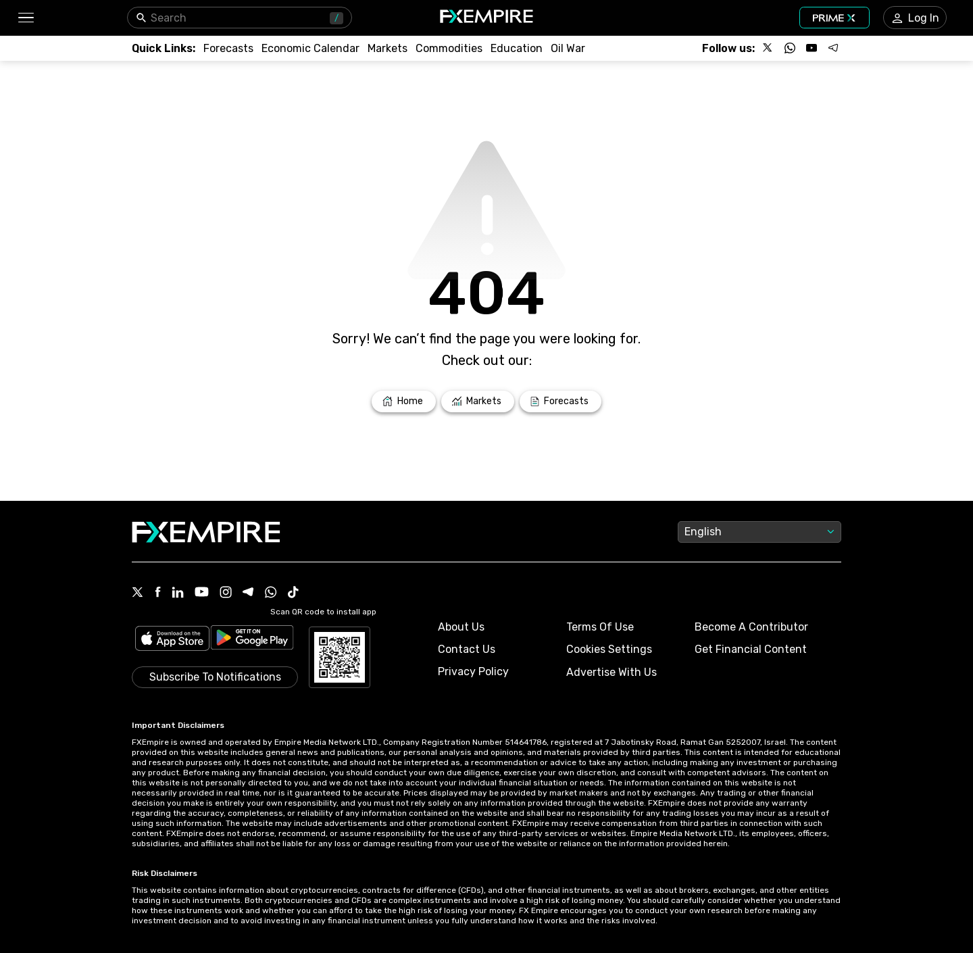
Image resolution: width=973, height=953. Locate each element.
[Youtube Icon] (202, 593)
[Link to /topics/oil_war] (568, 48)
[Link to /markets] (387, 48)
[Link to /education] (517, 48)
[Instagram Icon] (226, 593)
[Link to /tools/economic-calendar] (310, 48)
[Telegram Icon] (248, 593)
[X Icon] (138, 593)
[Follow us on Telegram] (833, 48)
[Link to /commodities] (449, 48)
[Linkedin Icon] (178, 593)
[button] (25, 17)
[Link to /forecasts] (228, 48)
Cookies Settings (609, 649)
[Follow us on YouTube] (811, 48)
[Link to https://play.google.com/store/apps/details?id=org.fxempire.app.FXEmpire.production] (252, 639)
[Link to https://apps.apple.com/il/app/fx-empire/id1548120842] (172, 639)
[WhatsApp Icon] (271, 593)
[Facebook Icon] (158, 593)
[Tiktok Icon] (293, 593)
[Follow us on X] (768, 48)
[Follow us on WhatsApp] (790, 48)
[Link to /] (404, 401)
